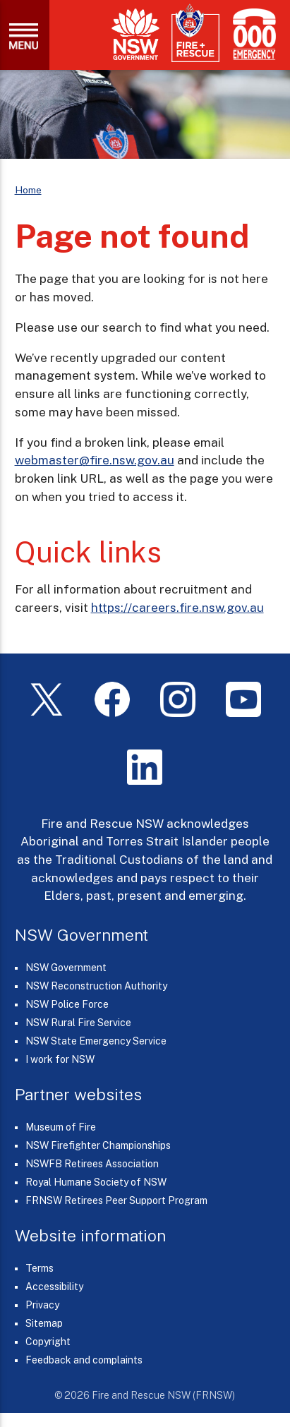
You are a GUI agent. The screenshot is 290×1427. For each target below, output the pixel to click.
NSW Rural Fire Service (78, 1022)
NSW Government (66, 967)
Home (28, 189)
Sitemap (44, 1323)
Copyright (48, 1341)
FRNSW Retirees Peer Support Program (116, 1200)
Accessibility (54, 1286)
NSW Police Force (67, 1004)
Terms (39, 1268)
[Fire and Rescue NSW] (195, 34)
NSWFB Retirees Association (92, 1163)
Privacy (42, 1305)
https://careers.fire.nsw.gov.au (177, 608)
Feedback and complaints (84, 1360)
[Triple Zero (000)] (251, 34)
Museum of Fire (60, 1127)
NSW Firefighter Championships (98, 1145)
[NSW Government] (135, 34)
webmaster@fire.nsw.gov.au (94, 460)
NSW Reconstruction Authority (96, 986)
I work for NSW (60, 1059)
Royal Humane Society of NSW (96, 1182)
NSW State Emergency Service (96, 1041)
